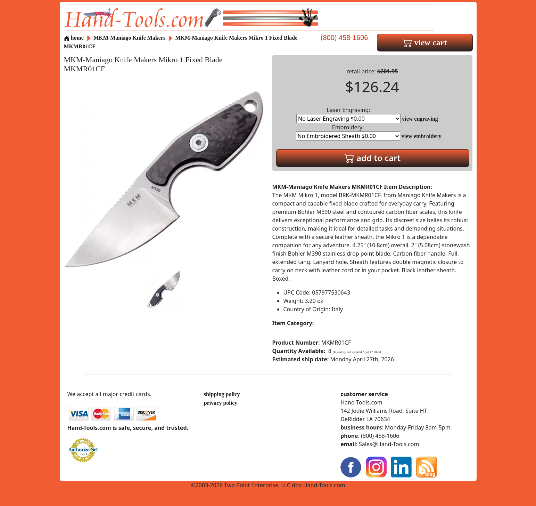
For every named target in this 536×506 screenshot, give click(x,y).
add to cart (373, 157)
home (74, 38)
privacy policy (220, 403)
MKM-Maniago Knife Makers (130, 38)
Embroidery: (348, 131)
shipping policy (222, 394)
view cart (425, 42)
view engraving (420, 119)
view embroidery (422, 136)
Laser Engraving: (348, 114)
